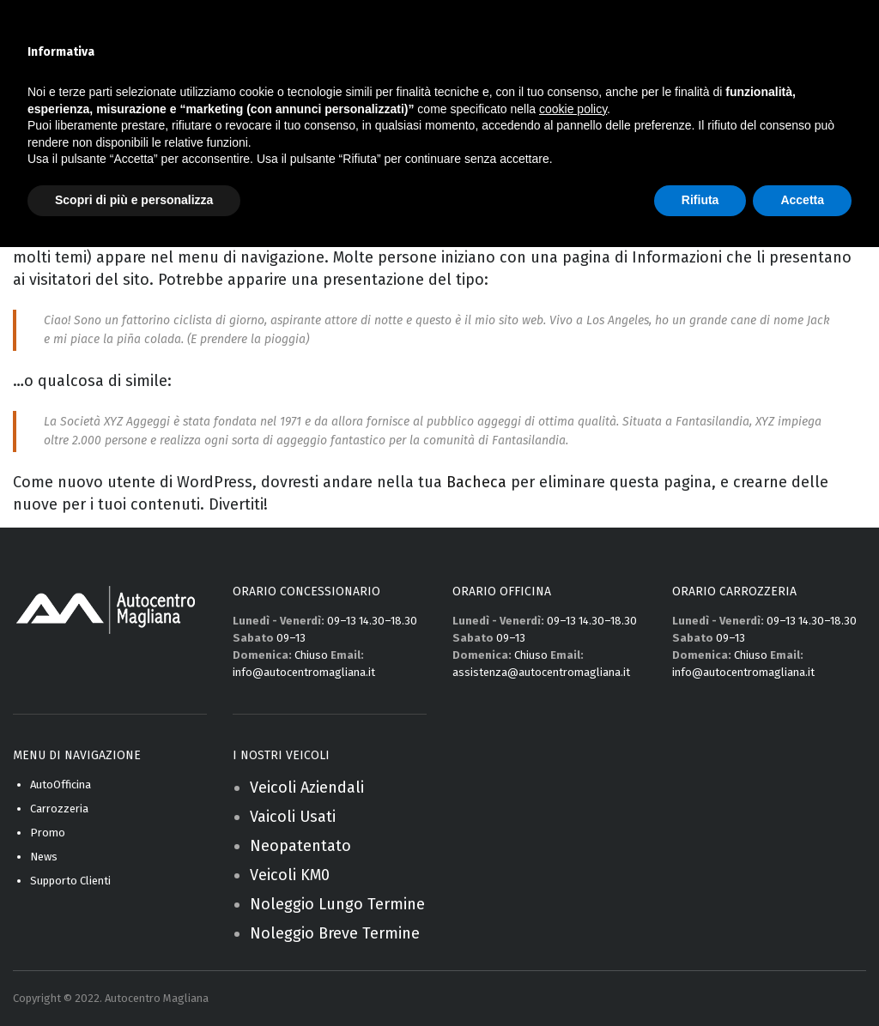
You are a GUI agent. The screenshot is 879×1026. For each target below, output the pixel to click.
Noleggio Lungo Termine (337, 904)
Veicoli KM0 (290, 875)
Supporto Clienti (70, 880)
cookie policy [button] (573, 109)
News (44, 856)
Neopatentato (300, 845)
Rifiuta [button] (700, 200)
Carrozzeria (59, 808)
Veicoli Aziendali (307, 787)
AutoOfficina (60, 784)
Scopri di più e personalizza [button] (134, 200)
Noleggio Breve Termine (335, 933)
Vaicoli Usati (293, 816)
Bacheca (476, 482)
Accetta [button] (802, 200)
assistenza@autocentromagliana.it (541, 672)
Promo (47, 832)
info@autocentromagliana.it (304, 672)
